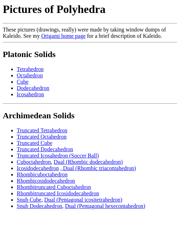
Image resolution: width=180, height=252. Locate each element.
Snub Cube (29, 200)
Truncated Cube (34, 143)
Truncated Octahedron (42, 137)
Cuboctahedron (34, 162)
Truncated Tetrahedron (42, 130)
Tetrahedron (30, 69)
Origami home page (63, 36)
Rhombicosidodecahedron (46, 181)
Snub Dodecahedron (39, 206)
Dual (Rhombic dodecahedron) (88, 162)
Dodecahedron (33, 88)
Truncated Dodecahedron (45, 149)
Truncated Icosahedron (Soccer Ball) (58, 156)
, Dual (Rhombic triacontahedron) (98, 168)
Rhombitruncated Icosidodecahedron (58, 193)
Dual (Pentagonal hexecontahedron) (105, 206)
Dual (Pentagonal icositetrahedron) (83, 200)
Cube (23, 82)
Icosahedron (30, 94)
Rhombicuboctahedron (42, 174)
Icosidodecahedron (38, 168)
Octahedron (30, 75)
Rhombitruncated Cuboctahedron (54, 187)
